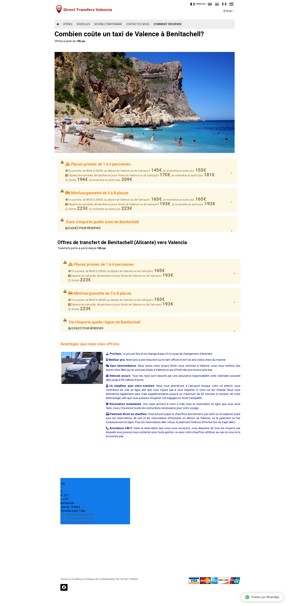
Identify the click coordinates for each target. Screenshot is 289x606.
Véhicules (83, 24)
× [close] (232, 173)
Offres (68, 24)
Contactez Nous (137, 24)
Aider (228, 11)
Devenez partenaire (108, 24)
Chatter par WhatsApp (262, 597)
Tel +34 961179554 (126, 579)
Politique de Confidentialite (99, 579)
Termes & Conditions (71, 579)
